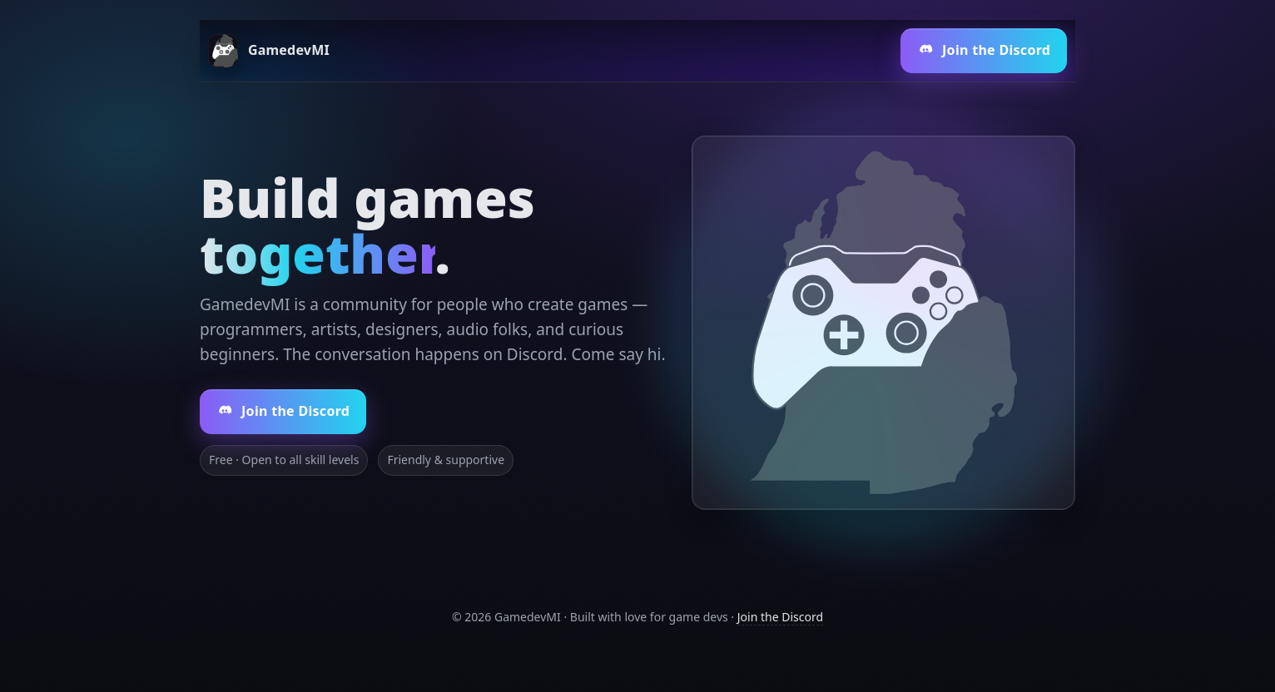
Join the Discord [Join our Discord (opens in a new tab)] (983, 50)
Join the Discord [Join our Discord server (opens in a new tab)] (283, 411)
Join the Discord (780, 617)
